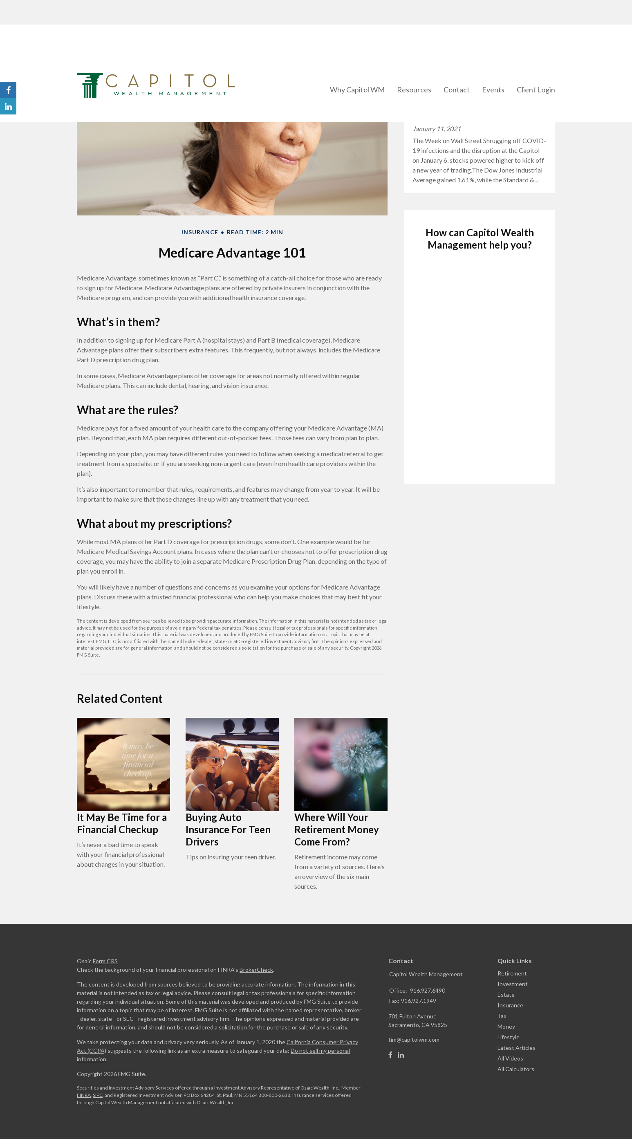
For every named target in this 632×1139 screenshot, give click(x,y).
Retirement (512, 973)
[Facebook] (390, 1055)
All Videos (510, 1058)
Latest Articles (517, 1047)
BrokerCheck (256, 969)
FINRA (84, 1095)
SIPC (98, 1095)
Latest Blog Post (449, 87)
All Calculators (516, 1068)
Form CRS (105, 960)
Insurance (510, 1005)
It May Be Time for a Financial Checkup (122, 823)
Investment (513, 983)
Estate (506, 994)
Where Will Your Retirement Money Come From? (336, 829)
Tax (502, 1015)
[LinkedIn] (401, 1055)
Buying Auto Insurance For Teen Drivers (228, 829)
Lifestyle (509, 1037)
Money (506, 1026)
